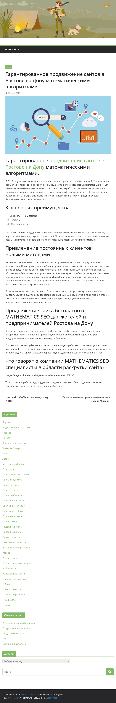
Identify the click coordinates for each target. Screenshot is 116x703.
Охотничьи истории (13, 505)
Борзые (6, 422)
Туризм (6, 604)
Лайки (6, 458)
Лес (4, 638)
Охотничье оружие (13, 500)
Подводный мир (11, 531)
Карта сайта (12, 49)
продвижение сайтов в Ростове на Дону (54, 163)
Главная (6, 432)
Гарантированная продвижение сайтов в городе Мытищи (88, 399)
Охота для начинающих (15, 474)
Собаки (6, 584)
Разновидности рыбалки (16, 547)
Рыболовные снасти (13, 573)
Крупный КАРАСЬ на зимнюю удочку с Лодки (26, 399)
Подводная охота (12, 526)
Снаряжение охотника (14, 578)
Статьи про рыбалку (13, 594)
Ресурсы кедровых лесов (16, 628)
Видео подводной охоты (16, 427)
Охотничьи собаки (12, 510)
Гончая (6, 437)
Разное (6, 552)
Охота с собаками (12, 495)
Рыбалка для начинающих (17, 563)
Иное (9, 67)
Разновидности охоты (14, 542)
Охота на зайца (10, 484)
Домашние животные (14, 443)
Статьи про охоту (11, 589)
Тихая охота (9, 599)
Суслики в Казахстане (14, 643)
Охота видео (9, 469)
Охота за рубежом (12, 479)
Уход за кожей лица (13, 633)
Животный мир (11, 448)
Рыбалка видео (10, 557)
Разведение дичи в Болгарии (18, 622)
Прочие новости (11, 537)
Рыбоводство (9, 568)
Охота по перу (10, 490)
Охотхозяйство (10, 521)
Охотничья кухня (12, 516)
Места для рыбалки (13, 463)
